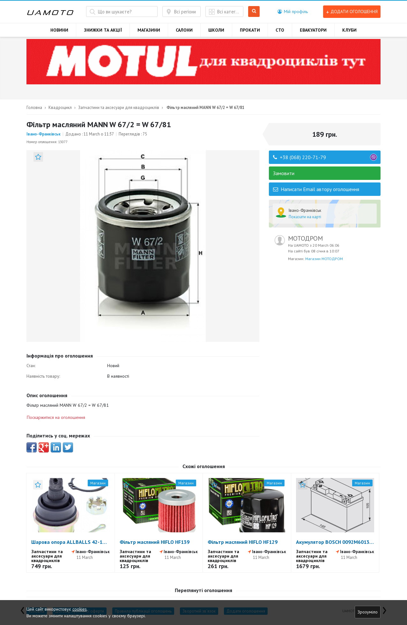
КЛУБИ (349, 30)
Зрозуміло (368, 612)
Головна (34, 107)
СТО (280, 30)
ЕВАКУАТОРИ (313, 30)
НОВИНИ (59, 30)
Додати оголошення (352, 11)
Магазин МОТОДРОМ (324, 258)
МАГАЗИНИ (148, 30)
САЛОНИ (184, 30)
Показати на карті (305, 217)
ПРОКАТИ (250, 30)
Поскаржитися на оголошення (56, 417)
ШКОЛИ (216, 30)
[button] (293, 11)
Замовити (283, 173)
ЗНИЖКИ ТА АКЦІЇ (103, 30)
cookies (79, 609)
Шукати (254, 12)
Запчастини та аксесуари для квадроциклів (118, 107)
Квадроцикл (60, 107)
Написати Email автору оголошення (316, 189)
